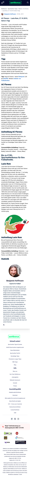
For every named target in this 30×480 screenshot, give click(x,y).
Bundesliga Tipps (15, 356)
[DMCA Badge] (9, 433)
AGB (15, 413)
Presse (15, 386)
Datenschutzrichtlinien (15, 407)
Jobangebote (15, 377)
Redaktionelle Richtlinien (15, 392)
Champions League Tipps (15, 359)
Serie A (20, 9)
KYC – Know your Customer (15, 404)
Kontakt (15, 383)
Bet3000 (5, 79)
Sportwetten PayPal (15, 353)
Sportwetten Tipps (12, 9)
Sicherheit (15, 395)
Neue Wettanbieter (15, 350)
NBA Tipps (15, 362)
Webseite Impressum (15, 380)
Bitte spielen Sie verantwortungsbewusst (15, 398)
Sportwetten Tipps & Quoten (15, 344)
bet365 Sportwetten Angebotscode (15, 347)
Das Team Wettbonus (15, 374)
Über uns (15, 371)
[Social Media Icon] (12, 419)
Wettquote (21, 77)
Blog (15, 365)
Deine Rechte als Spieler (15, 401)
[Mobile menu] (2, 2)
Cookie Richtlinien (15, 410)
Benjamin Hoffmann (10, 14)
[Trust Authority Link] (20, 437)
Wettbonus (4, 9)
